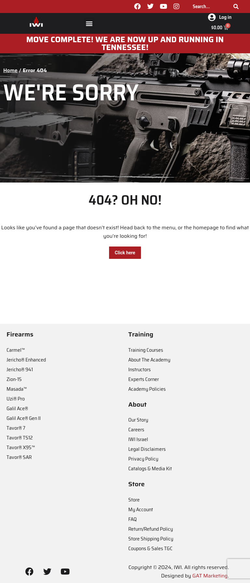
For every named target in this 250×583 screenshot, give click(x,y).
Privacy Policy (143, 459)
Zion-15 (14, 379)
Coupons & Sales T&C (150, 548)
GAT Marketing (210, 576)
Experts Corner (143, 379)
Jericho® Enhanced (26, 360)
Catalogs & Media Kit (150, 468)
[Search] (236, 6)
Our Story (138, 420)
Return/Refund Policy (150, 529)
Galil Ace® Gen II (24, 418)
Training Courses (145, 350)
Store (134, 500)
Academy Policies (147, 389)
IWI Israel (138, 439)
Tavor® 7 (16, 428)
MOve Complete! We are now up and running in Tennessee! (125, 43)
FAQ (132, 519)
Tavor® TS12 (20, 438)
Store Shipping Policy (150, 539)
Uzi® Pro (16, 399)
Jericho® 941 (20, 369)
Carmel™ (16, 350)
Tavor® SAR (19, 457)
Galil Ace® (17, 408)
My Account (140, 509)
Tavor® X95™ (21, 447)
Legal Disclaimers (147, 449)
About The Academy (149, 360)
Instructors (139, 369)
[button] (89, 23)
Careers (136, 429)
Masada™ (17, 389)
